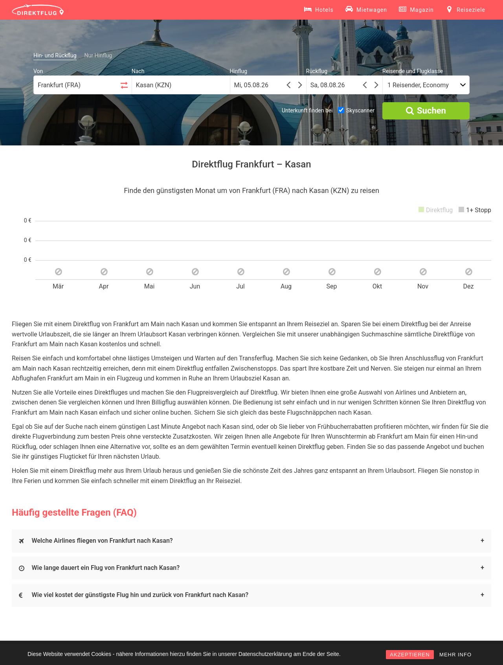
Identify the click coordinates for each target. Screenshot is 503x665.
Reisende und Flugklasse (412, 71)
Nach (138, 71)
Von (38, 71)
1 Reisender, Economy (418, 85)
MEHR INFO (455, 655)
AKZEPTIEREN (410, 655)
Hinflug (239, 71)
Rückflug (316, 71)
